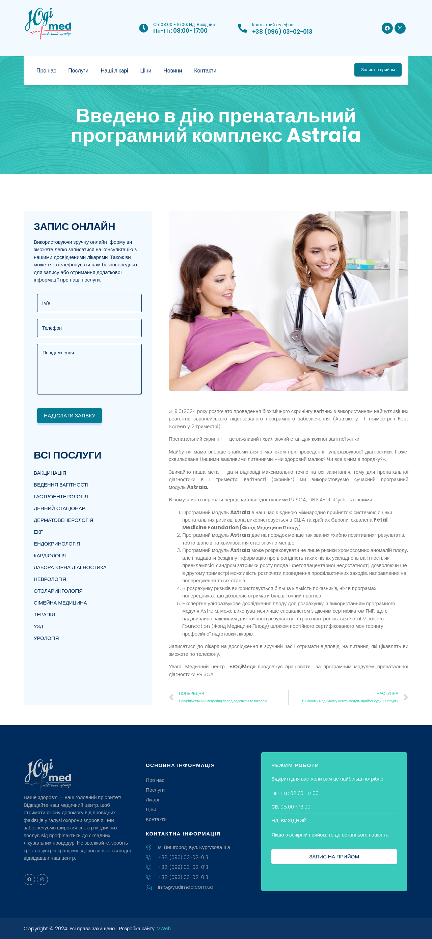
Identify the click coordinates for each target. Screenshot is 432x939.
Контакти (205, 71)
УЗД (38, 626)
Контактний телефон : (273, 25)
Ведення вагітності (61, 485)
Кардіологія (50, 555)
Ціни (146, 71)
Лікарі (152, 799)
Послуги (78, 71)
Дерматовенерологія (63, 520)
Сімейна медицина (60, 603)
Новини (172, 71)
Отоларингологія (58, 591)
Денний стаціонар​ (59, 508)
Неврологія (50, 579)
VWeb (164, 928)
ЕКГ (38, 532)
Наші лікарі (114, 71)
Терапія (44, 614)
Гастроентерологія (61, 496)
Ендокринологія (57, 544)
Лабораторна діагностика (70, 567)
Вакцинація (50, 473)
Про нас (46, 71)
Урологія (46, 638)
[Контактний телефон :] (242, 28)
